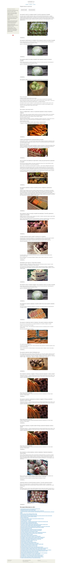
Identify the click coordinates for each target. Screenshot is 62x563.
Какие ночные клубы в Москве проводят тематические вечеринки (31, 525)
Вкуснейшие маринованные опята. (26, 519)
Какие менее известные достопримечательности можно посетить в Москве (32, 527)
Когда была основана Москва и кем (26, 528)
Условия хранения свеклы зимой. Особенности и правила (33, 236)
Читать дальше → (22, 37)
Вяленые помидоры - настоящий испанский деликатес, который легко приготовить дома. (34, 521)
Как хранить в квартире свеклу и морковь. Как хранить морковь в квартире (36, 322)
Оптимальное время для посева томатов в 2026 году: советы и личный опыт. (32, 510)
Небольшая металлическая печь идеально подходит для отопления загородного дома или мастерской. (36, 515)
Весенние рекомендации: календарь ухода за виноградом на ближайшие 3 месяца (13, 25)
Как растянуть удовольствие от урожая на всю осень (29, 540)
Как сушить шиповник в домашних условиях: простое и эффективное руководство (33, 532)
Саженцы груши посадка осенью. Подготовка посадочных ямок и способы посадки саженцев (13, 21)
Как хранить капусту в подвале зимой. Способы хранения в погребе (35, 14)
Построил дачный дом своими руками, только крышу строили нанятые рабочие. (12, 13)
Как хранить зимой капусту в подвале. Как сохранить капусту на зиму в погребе (37, 40)
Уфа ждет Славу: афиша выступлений (27, 534)
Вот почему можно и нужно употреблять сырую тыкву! (29, 514)
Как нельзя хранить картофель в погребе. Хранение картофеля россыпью (32, 556)
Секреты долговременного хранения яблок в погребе (31, 139)
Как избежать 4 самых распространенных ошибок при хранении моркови (32, 538)
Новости (30, 4)
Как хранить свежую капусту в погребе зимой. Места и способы (34, 79)
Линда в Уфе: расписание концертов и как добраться (29, 535)
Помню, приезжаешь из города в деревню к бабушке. (29, 516)
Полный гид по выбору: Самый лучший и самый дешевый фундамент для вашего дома (34, 524)
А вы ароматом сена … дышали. (26, 520)
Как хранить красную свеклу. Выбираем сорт (30, 352)
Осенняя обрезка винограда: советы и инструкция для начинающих (31, 530)
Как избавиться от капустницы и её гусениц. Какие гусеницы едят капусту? (32, 554)
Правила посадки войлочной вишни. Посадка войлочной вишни (30, 557)
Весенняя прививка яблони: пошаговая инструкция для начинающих (31, 529)
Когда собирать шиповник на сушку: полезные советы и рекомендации (32, 533)
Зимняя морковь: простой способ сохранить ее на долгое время (31, 536)
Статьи (34, 4)
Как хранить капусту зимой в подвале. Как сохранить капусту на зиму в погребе (37, 284)
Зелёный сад (31, 1)
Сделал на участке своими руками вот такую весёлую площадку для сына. (32, 518)
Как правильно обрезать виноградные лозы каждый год (29, 523)
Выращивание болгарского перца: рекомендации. (28, 509)
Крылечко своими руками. (25, 517)
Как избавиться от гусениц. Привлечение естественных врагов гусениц (32, 555)
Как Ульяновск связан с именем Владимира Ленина (29, 522)
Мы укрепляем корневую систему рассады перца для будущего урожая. (13, 18)
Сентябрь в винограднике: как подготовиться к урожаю (29, 531)
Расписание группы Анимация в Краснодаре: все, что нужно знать (31, 539)
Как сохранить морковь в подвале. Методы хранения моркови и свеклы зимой (37, 373)
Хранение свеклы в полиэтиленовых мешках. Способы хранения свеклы (36, 482)
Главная (26, 4)
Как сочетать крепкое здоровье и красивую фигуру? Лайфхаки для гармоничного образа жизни (35, 526)
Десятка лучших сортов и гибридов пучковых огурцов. (29, 513)
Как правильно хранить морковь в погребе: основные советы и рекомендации (33, 537)
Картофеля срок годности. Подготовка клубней (30, 262)
